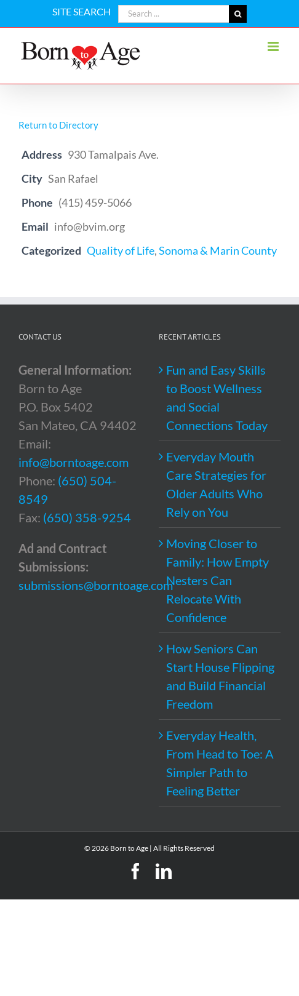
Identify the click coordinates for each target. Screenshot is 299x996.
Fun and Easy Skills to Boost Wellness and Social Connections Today (217, 397)
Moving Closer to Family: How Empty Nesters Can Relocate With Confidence (217, 580)
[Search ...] (173, 14)
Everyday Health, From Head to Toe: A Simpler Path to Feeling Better (220, 763)
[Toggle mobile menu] (274, 46)
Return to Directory (58, 124)
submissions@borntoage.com (95, 585)
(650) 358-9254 (87, 517)
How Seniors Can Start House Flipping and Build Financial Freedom (220, 676)
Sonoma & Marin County (218, 250)
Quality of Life (120, 250)
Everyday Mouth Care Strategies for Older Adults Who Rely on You (216, 484)
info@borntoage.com (73, 462)
